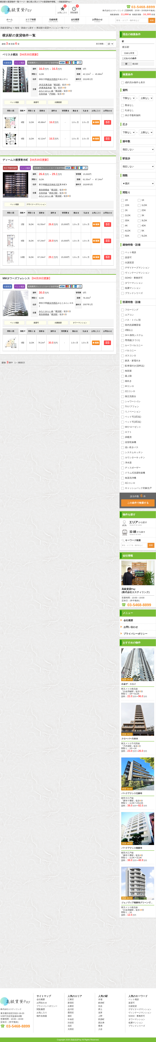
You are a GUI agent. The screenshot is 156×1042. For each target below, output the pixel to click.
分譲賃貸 (58, 102)
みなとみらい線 (46, 91)
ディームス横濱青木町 (26, 159)
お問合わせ (97, 20)
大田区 (71, 1029)
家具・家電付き (133, 360)
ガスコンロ (130, 355)
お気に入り (62, 9)
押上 (100, 1009)
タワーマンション (80, 323)
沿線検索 (53, 20)
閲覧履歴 (74, 9)
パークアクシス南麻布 (131, 848)
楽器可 (36, 102)
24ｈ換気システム (134, 335)
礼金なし (129, 110)
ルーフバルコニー (134, 345)
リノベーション (133, 411)
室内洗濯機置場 (133, 325)
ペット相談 (14, 102)
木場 (100, 999)
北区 (70, 1026)
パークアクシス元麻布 (131, 793)
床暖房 (128, 437)
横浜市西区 (52, 79)
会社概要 (75, 20)
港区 (70, 1016)
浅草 (100, 1012)
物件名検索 (42, 1016)
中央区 (71, 1019)
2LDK (128, 215)
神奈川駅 (53, 193)
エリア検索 (30, 20)
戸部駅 (52, 94)
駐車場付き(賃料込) (134, 365)
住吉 (100, 1006)
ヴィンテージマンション (137, 272)
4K (126, 225)
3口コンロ (130, 483)
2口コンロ (130, 391)
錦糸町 (101, 1003)
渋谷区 (71, 1022)
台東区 (71, 1006)
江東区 (71, 999)
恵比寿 (101, 1022)
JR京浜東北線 (45, 84)
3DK (127, 220)
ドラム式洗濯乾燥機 (135, 472)
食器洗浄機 (130, 478)
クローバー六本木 (129, 738)
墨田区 (71, 1012)
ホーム (9, 20)
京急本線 (43, 94)
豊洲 (100, 1026)
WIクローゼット (133, 427)
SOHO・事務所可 (134, 278)
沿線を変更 (129, 53)
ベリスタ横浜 (21, 54)
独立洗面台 (130, 396)
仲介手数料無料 (133, 115)
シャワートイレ (133, 401)
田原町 (101, 1019)
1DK (127, 205)
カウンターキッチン (135, 457)
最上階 (128, 376)
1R (126, 200)
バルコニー (130, 350)
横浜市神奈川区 (52, 184)
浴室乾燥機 (130, 442)
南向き (128, 381)
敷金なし (129, 105)
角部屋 (128, 371)
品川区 (71, 1009)
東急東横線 (44, 190)
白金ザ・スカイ (128, 684)
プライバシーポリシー (47, 1006)
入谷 (100, 1029)
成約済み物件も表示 (135, 82)
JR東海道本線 (45, 87)
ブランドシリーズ (134, 293)
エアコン (129, 314)
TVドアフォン (132, 406)
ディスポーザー (133, 467)
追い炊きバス (131, 447)
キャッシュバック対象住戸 (138, 488)
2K (126, 210)
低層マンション (133, 288)
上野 (100, 1016)
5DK (127, 235)
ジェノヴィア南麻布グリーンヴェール (137, 902)
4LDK (128, 230)
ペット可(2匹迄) (133, 421)
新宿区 (71, 1003)
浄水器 (128, 462)
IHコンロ (129, 386)
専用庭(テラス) (132, 340)
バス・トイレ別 (133, 320)
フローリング (131, 309)
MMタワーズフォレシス (27, 278)
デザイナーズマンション (36, 204)
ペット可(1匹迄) (133, 416)
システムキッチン (134, 452)
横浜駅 (57, 84)
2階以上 (129, 330)
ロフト (128, 432)
